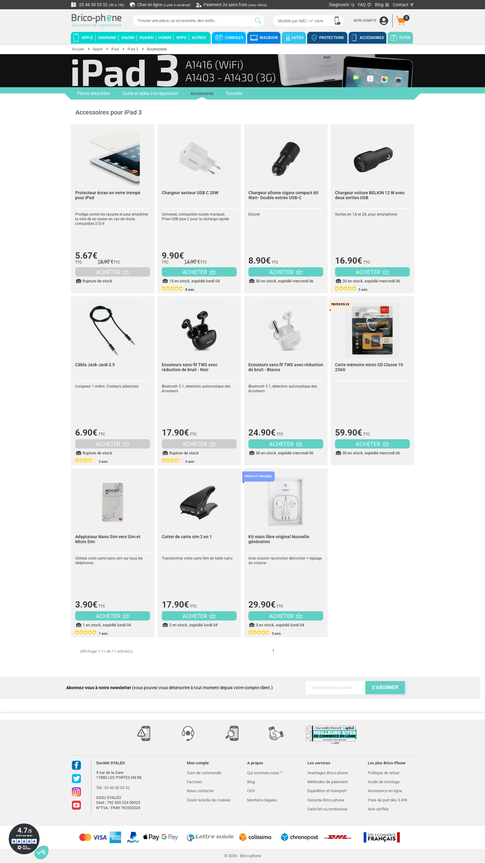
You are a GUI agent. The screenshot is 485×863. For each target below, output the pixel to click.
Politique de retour (383, 773)
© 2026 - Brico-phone (242, 855)
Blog (382, 4)
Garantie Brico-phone (325, 800)
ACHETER (112, 272)
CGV (251, 790)
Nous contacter (200, 790)
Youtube (76, 805)
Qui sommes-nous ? (264, 773)
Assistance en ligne (385, 790)
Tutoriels (234, 93)
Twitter (76, 778)
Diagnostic (342, 4)
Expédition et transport (326, 790)
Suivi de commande (204, 773)
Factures (194, 781)
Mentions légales (262, 800)
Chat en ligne (160, 5)
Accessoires (202, 95)
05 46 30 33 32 (97, 4)
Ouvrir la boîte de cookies (209, 800)
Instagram (76, 791)
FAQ (365, 4)
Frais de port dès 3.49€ (387, 800)
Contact (403, 4)
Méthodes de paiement (327, 781)
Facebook (76, 765)
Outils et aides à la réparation (150, 93)
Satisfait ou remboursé (327, 809)
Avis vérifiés (378, 809)
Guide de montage (384, 781)
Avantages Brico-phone (327, 773)
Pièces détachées (93, 93)
